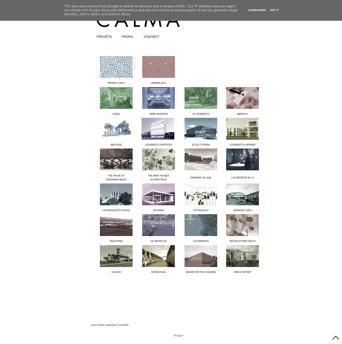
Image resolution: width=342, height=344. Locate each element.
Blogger (178, 335)
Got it (274, 10)
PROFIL (128, 36)
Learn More (257, 10)
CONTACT (151, 36)
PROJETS (104, 36)
